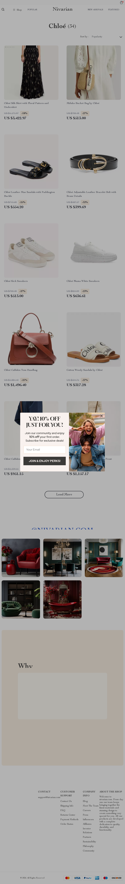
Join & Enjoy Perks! (45, 461)
